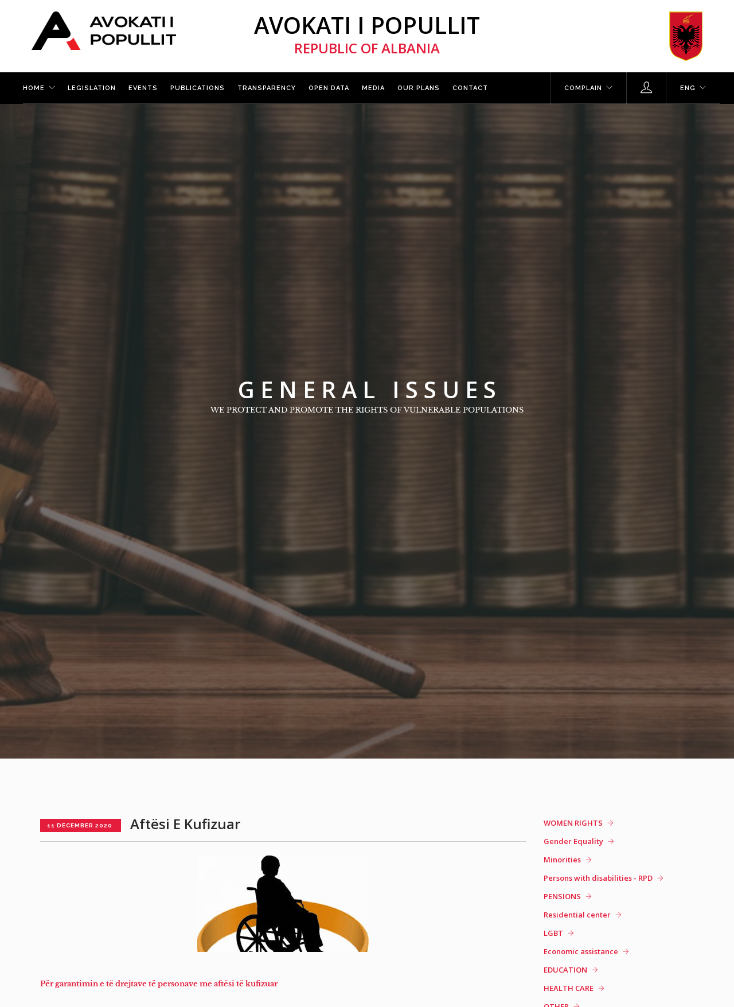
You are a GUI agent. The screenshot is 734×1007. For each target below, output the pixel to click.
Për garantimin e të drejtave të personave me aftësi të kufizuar (159, 984)
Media (373, 88)
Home (34, 88)
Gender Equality (573, 841)
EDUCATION (565, 970)
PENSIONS (562, 896)
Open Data (329, 88)
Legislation (92, 88)
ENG (688, 88)
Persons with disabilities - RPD (598, 878)
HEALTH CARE (569, 988)
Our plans (418, 88)
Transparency (266, 88)
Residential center (577, 914)
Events (143, 88)
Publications (197, 88)
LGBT (553, 933)
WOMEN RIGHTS (573, 823)
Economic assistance (581, 951)
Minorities (562, 859)
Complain (583, 88)
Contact (470, 88)
